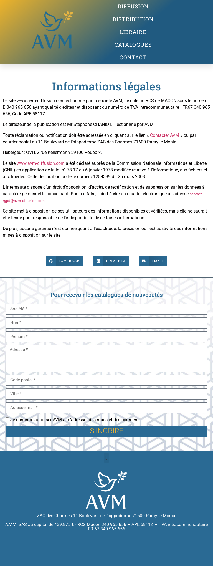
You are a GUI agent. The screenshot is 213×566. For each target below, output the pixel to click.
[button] (64, 261)
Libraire (133, 31)
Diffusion (133, 6)
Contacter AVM (164, 135)
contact (133, 57)
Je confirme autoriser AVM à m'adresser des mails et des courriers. (75, 419)
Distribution (133, 19)
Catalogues (133, 44)
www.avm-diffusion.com (41, 163)
